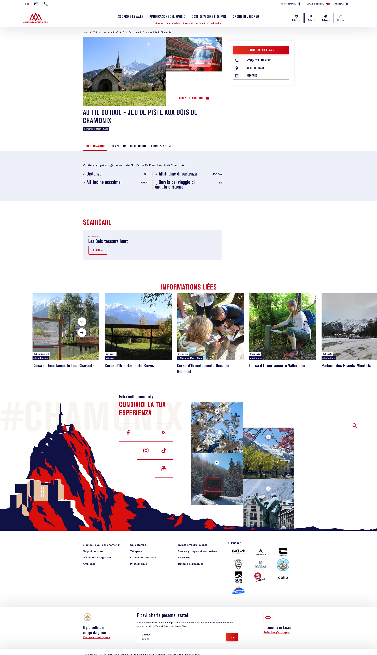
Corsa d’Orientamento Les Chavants (63, 366)
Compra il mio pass (96, 637)
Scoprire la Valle (130, 16)
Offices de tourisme (143, 557)
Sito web (251, 76)
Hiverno (340, 20)
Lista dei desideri (318, 4)
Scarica (98, 250)
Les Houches (173, 23)
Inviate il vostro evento (192, 544)
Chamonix (188, 23)
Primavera (296, 20)
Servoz (159, 23)
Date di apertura (135, 146)
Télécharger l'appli (277, 632)
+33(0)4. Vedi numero (258, 60)
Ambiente (89, 563)
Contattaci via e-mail (261, 50)
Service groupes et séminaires (197, 551)
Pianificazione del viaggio (167, 16)
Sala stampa (138, 544)
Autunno (325, 20)
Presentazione (95, 146)
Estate (311, 20)
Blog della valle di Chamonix (101, 544)
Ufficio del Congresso (97, 557)
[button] (81, 321)
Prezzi (114, 146)
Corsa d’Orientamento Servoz (130, 366)
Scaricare (184, 557)
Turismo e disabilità (190, 563)
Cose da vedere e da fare (209, 16)
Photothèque (138, 563)
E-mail (145, 635)
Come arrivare (255, 68)
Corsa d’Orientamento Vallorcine (277, 366)
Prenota (339, 4)
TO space (136, 551)
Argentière (202, 23)
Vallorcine (216, 23)
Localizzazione (161, 146)
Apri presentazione (191, 98)
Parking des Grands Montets (346, 366)
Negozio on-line (93, 551)
